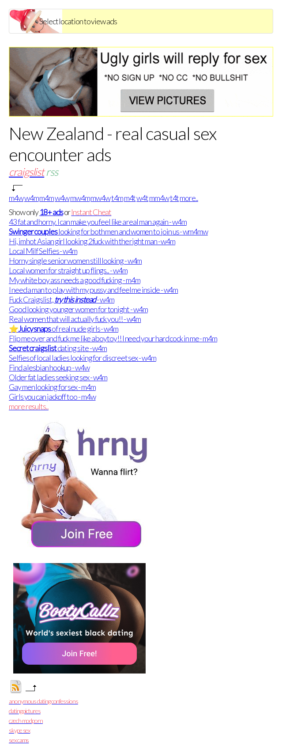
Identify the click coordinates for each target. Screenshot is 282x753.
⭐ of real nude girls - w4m (63, 328)
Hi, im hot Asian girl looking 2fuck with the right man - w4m (92, 241)
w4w (62, 198)
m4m (46, 198)
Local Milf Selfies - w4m (43, 251)
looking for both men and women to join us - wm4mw (108, 231)
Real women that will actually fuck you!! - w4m (75, 319)
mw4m (80, 198)
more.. (189, 198)
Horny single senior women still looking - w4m (75, 260)
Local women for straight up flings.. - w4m (68, 270)
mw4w (100, 198)
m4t (130, 198)
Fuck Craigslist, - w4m (61, 299)
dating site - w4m (58, 348)
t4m (117, 198)
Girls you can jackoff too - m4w (52, 396)
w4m (31, 198)
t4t (174, 198)
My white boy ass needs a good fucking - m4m (74, 280)
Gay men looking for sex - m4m (52, 387)
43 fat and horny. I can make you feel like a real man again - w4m (98, 222)
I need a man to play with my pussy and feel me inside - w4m (93, 290)
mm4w (159, 198)
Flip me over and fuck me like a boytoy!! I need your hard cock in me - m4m (113, 338)
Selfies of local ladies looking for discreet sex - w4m (82, 358)
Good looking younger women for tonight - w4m (78, 309)
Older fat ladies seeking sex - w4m (58, 377)
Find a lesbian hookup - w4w (49, 367)
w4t (142, 198)
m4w (16, 198)
